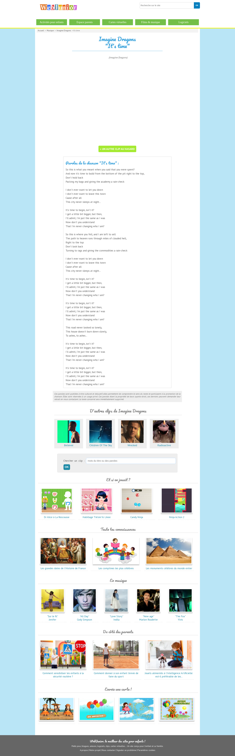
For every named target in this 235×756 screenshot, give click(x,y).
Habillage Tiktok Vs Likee (96, 515)
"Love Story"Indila (116, 616)
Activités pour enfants (52, 22)
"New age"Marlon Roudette (148, 616)
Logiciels (183, 22)
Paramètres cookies (146, 750)
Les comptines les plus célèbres (116, 566)
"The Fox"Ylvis (180, 616)
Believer (68, 443)
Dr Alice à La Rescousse (56, 515)
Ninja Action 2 (176, 515)
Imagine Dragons (64, 30)
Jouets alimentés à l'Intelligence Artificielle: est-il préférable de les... (169, 673)
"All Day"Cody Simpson (85, 616)
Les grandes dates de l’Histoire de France (63, 566)
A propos (84, 750)
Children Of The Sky (100, 443)
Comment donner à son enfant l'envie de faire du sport (116, 673)
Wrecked (132, 443)
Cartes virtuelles (117, 22)
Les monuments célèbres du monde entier (169, 566)
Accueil (41, 30)
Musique (50, 30)
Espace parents (85, 22)
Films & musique (150, 22)
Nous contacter (108, 750)
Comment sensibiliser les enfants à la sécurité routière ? (63, 673)
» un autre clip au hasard (117, 149)
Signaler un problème (126, 750)
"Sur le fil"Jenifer (53, 616)
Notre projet (94, 750)
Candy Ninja (136, 515)
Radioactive (164, 443)
